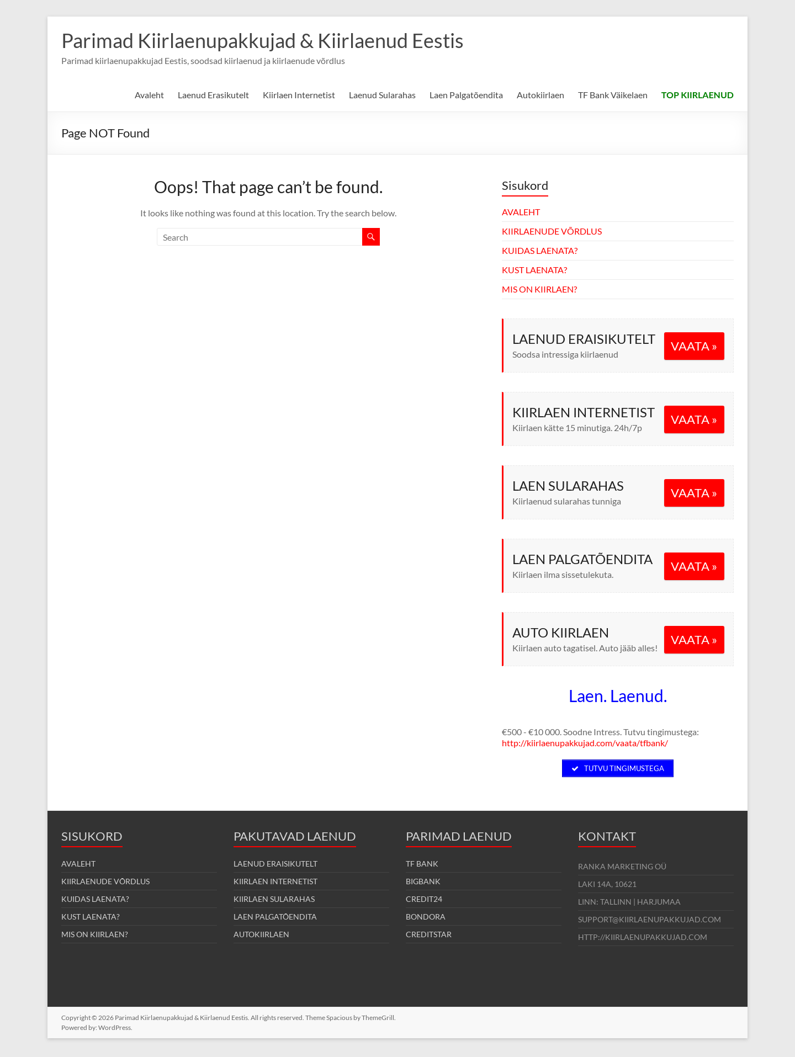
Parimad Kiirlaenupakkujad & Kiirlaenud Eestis (262, 40)
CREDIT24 (424, 901)
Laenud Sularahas (382, 94)
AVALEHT (521, 211)
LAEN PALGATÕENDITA (275, 918)
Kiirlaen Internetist (299, 94)
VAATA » (694, 345)
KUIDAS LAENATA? (539, 250)
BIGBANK (423, 883)
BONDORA (426, 918)
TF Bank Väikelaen (613, 94)
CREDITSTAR (429, 936)
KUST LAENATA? (534, 269)
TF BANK (422, 865)
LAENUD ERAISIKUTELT (275, 865)
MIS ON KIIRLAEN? (539, 289)
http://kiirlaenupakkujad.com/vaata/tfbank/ (585, 742)
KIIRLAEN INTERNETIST (275, 883)
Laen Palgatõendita (466, 94)
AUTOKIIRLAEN (261, 936)
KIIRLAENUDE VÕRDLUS (552, 231)
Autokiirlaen (540, 94)
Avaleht (149, 94)
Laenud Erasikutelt (213, 94)
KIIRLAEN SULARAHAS (274, 901)
